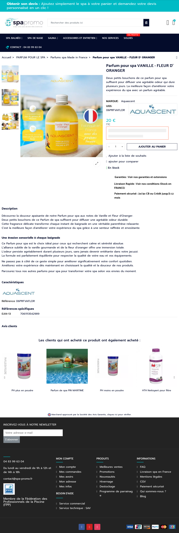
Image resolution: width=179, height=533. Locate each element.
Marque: (112, 101)
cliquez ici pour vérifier (119, 410)
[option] (91, 9)
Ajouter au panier (152, 147)
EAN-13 (6, 314)
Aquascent (128, 101)
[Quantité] (115, 146)
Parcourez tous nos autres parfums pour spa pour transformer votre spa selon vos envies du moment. (69, 271)
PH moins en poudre (112, 390)
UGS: (109, 106)
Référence (8, 301)
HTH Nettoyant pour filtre (156, 390)
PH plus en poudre (22, 390)
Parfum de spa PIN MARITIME (67, 390)
